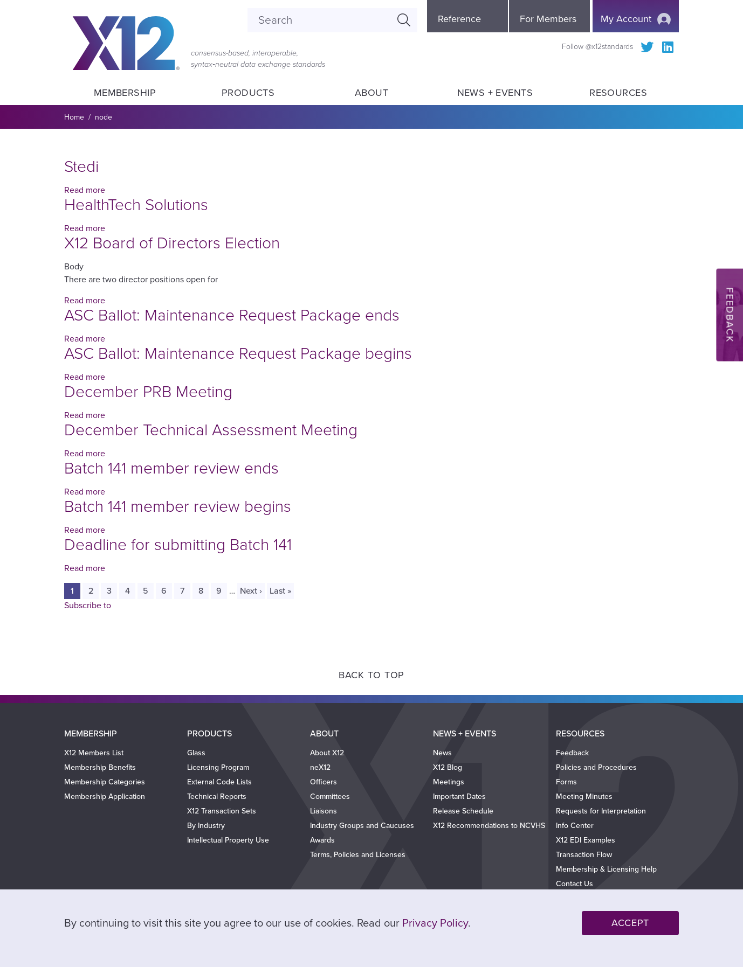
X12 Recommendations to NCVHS (489, 825)
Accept (630, 923)
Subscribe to (87, 605)
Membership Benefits (100, 767)
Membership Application (104, 796)
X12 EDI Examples (585, 840)
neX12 (320, 767)
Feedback (572, 752)
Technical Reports (216, 796)
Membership (124, 93)
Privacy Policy (435, 923)
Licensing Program (218, 767)
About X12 (327, 752)
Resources (618, 93)
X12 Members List (93, 752)
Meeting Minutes (584, 796)
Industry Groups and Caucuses (362, 825)
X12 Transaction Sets (221, 811)
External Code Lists (219, 782)
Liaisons (323, 811)
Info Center (575, 825)
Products (248, 93)
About (371, 93)
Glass (196, 752)
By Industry (206, 825)
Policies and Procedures (596, 767)
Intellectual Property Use (228, 840)
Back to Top (371, 675)
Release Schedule (463, 811)
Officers (323, 782)
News (442, 752)
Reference (459, 19)
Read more (84, 190)
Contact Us (574, 883)
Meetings (448, 782)
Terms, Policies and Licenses (357, 854)
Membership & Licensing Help (606, 869)
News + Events (495, 93)
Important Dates (459, 796)
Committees (330, 796)
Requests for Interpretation (601, 811)
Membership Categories (104, 782)
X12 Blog (447, 767)
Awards (322, 840)
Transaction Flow (584, 854)
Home (74, 117)
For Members (548, 19)
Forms (566, 782)
